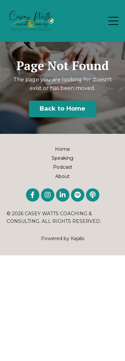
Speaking (62, 158)
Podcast (62, 167)
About (62, 176)
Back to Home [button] (63, 108)
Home (62, 149)
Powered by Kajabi (62, 238)
